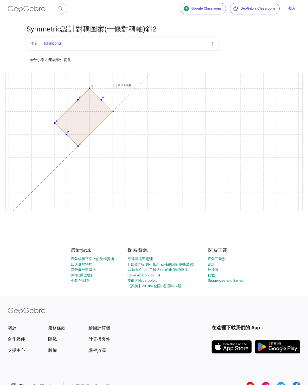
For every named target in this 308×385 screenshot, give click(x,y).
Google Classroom (202, 9)
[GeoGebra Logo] (26, 9)
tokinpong (52, 43)
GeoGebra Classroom (254, 9)
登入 (291, 8)
